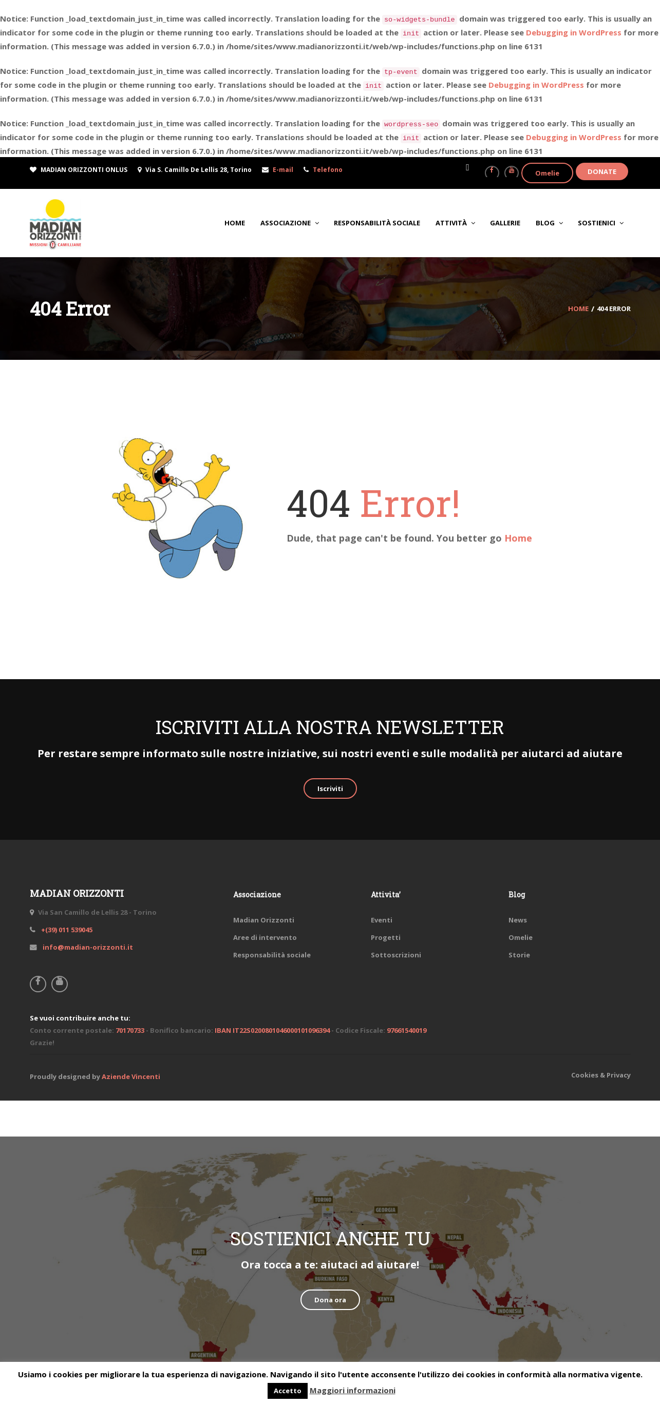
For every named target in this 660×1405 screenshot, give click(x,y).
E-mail (283, 169)
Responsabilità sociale (272, 954)
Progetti (386, 937)
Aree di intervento (265, 937)
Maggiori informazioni (352, 1390)
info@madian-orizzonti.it (87, 947)
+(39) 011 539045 (66, 929)
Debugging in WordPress (573, 32)
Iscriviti (330, 788)
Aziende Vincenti (131, 1076)
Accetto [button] (287, 1390)
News (517, 920)
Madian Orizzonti (263, 920)
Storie (519, 954)
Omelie (547, 173)
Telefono (328, 169)
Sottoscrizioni (396, 954)
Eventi (381, 920)
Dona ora (330, 1299)
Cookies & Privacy (601, 1075)
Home (518, 538)
